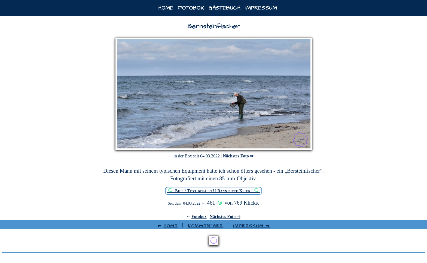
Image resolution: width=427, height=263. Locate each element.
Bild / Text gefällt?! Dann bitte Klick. (213, 190)
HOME (171, 226)
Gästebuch (224, 8)
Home (165, 8)
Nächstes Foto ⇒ (238, 156)
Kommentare (205, 226)
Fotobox (191, 8)
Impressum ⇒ (251, 226)
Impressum (261, 8)
